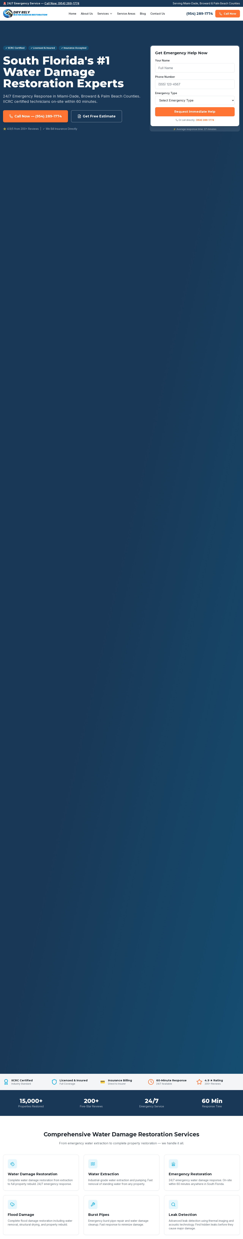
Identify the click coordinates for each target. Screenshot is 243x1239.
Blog (143, 13)
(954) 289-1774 (199, 14)
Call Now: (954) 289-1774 (61, 3)
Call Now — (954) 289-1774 (35, 116)
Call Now (227, 13)
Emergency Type (166, 93)
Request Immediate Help (194, 111)
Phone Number (165, 76)
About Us (87, 13)
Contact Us (157, 13)
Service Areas (126, 13)
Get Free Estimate (96, 116)
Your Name (162, 60)
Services (105, 13)
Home (72, 13)
